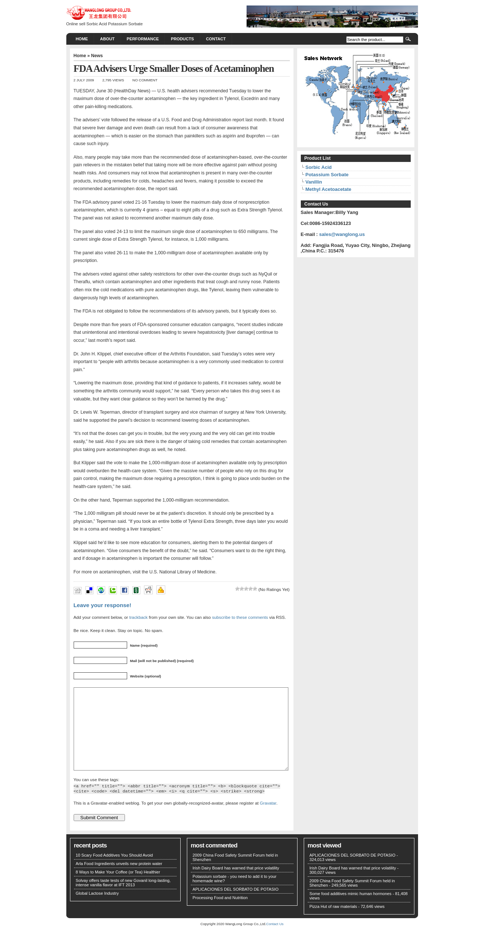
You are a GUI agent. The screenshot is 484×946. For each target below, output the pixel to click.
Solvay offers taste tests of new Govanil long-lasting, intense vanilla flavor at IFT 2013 (123, 899)
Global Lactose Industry (97, 910)
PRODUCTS (182, 39)
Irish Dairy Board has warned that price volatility (236, 884)
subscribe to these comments (240, 617)
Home (82, 39)
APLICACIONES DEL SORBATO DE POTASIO (236, 905)
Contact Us (274, 940)
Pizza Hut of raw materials (333, 923)
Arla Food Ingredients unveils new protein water (119, 880)
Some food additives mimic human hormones (351, 910)
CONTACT (216, 39)
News (97, 55)
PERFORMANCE (143, 39)
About (107, 39)
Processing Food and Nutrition (220, 914)
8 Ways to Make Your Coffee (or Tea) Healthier (118, 888)
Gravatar (268, 819)
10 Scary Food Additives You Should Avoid (114, 871)
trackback (138, 617)
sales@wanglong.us (342, 234)
